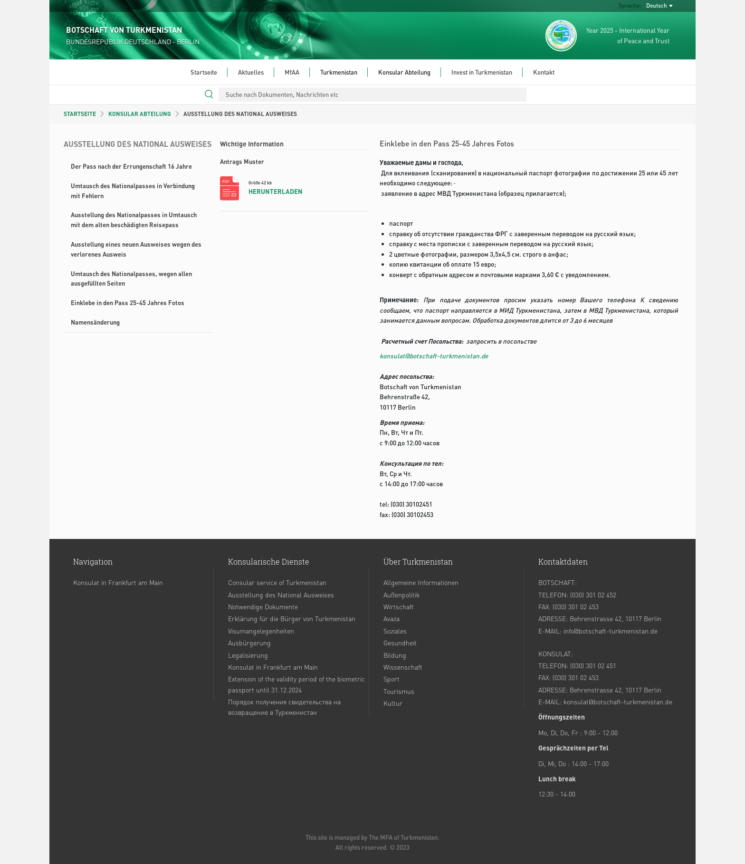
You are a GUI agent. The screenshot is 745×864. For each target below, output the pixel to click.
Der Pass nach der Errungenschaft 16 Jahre (131, 166)
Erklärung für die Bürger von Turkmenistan (291, 618)
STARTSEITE (80, 113)
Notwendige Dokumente (263, 606)
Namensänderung (95, 322)
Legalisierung (248, 655)
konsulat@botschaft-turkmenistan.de (434, 356)
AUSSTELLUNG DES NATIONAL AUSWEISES (240, 113)
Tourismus (398, 691)
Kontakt (543, 72)
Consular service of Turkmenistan (277, 582)
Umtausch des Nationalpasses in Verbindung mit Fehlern (133, 191)
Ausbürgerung (249, 642)
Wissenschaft (402, 666)
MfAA (292, 72)
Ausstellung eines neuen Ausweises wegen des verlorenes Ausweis (136, 249)
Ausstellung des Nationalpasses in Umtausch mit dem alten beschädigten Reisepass (134, 220)
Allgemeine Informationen (420, 582)
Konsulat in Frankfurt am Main (118, 582)
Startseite (204, 72)
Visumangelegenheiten (261, 630)
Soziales (395, 630)
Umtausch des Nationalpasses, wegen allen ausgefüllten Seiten (131, 278)
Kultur (392, 703)
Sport (391, 678)
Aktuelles (251, 72)
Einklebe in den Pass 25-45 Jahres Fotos (127, 302)
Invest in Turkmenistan (481, 72)
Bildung (394, 655)
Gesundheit (400, 642)
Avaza (391, 618)
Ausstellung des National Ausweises (281, 594)
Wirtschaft (398, 606)
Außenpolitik (401, 594)
